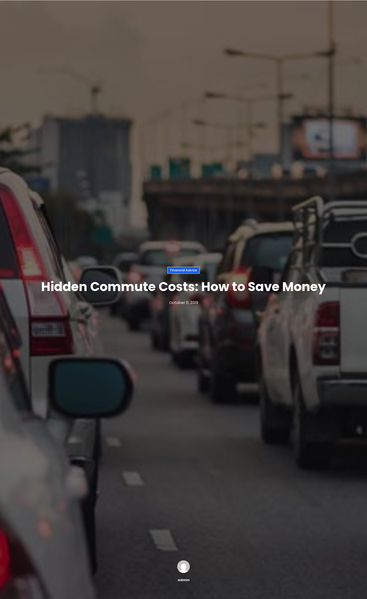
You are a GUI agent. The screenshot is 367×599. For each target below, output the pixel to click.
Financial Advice (183, 270)
